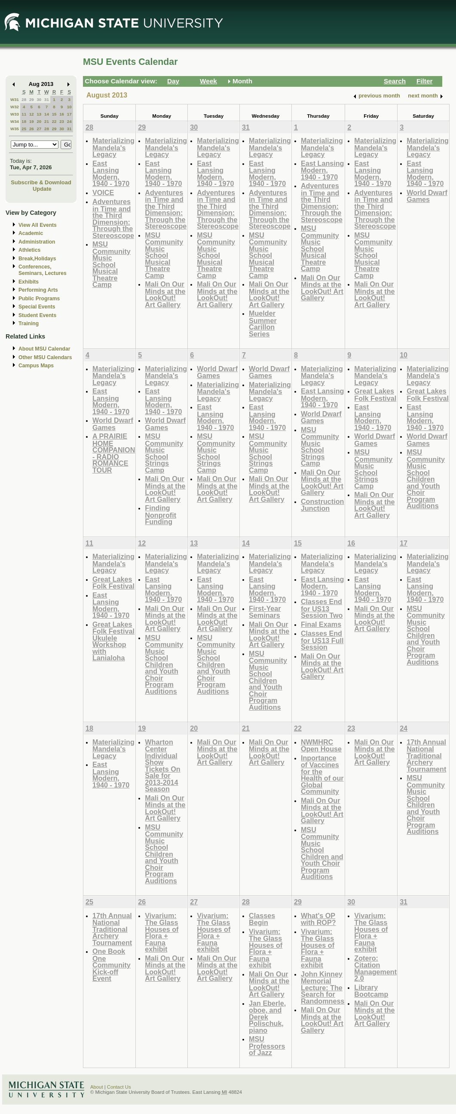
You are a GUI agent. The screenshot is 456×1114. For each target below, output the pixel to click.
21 (46, 121)
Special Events (36, 307)
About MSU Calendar (44, 349)
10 (69, 106)
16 (61, 114)
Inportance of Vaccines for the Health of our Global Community (322, 775)
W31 (14, 99)
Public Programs (39, 299)
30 (39, 99)
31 (46, 99)
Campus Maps (36, 366)
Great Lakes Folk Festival (375, 394)
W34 (14, 121)
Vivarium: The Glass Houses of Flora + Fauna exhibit (161, 932)
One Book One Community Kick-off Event (111, 964)
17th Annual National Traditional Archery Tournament (426, 755)
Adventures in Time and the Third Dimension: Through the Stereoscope (113, 218)
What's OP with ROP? (318, 919)
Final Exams (321, 624)
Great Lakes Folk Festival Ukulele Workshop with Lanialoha (113, 641)
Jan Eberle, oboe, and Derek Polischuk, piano (267, 1016)
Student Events (37, 315)
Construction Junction (322, 505)
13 (39, 114)
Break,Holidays (37, 259)
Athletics (29, 250)
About (96, 1087)
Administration (36, 242)
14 (46, 114)
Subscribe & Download (41, 182)
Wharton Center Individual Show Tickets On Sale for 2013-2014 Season (162, 765)
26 (31, 128)
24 (69, 121)
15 (54, 114)
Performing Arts (38, 290)
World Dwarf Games (427, 196)
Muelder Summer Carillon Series (263, 323)
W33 (14, 114)
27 (39, 128)
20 (39, 121)
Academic (30, 233)
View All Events (37, 225)
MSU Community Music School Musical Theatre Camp (111, 264)
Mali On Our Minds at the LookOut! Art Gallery (165, 294)
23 (61, 121)
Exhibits (28, 282)
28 (23, 99)
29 (31, 99)
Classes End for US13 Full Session (322, 640)
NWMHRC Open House (321, 745)
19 (31, 121)
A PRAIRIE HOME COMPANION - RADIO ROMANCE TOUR (113, 453)
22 (54, 121)
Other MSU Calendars (45, 357)
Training (28, 323)
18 (23, 121)
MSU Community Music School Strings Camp (164, 453)
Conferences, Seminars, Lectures (42, 270)
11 (23, 114)
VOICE (103, 192)
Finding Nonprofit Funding (160, 514)
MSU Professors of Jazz (267, 1045)
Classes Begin (262, 919)
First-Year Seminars (265, 612)
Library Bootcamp (371, 990)
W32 (14, 106)
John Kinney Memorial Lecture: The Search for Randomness (322, 987)
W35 (14, 128)
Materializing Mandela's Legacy (113, 147)
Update (42, 189)
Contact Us (119, 1087)
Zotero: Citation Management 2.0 (375, 968)
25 (23, 128)
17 (69, 114)
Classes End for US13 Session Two (322, 608)
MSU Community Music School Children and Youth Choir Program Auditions (426, 479)
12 (31, 114)
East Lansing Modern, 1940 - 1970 (110, 173)
